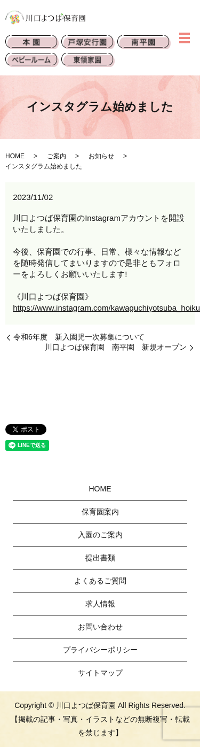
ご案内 (56, 156)
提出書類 (100, 557)
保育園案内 (100, 511)
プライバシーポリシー (100, 649)
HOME (15, 156)
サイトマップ (100, 672)
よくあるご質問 (100, 580)
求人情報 (100, 603)
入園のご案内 (100, 534)
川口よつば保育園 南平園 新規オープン (116, 347)
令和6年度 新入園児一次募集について (79, 337)
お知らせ (101, 156)
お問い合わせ (100, 626)
